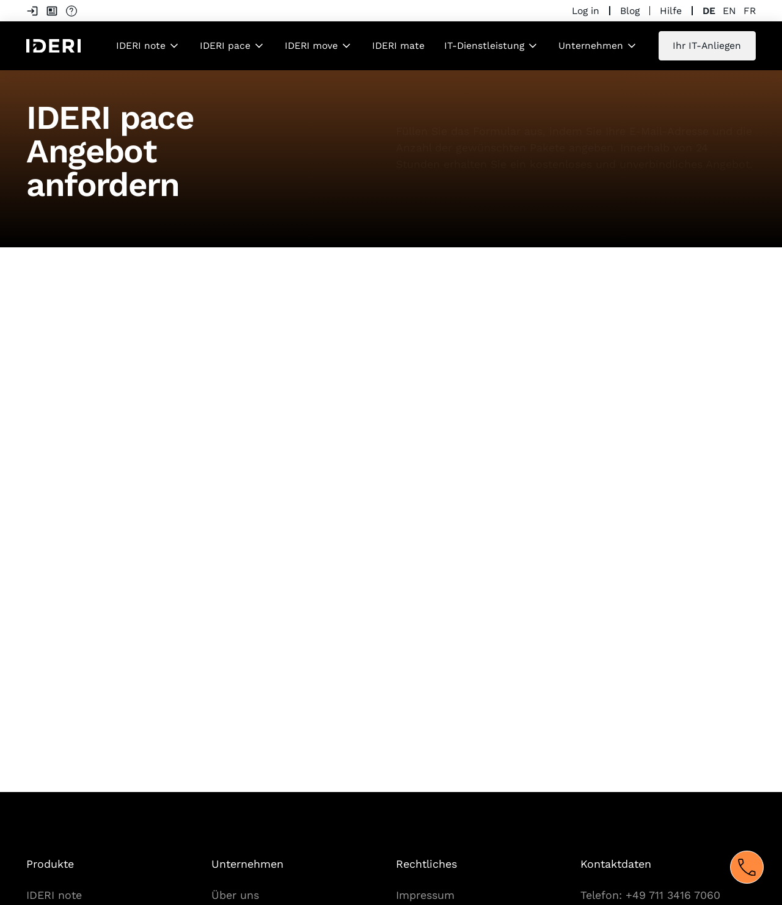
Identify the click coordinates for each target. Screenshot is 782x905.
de (709, 10)
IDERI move (311, 45)
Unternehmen (590, 45)
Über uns (235, 895)
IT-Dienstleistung (484, 45)
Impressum (425, 895)
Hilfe (671, 10)
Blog (630, 10)
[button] (148, 45)
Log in (585, 10)
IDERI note (141, 45)
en (729, 10)
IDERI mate (398, 45)
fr (750, 10)
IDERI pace (225, 45)
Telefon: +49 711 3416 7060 (650, 895)
